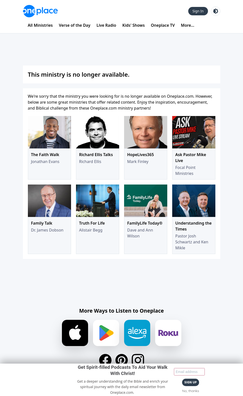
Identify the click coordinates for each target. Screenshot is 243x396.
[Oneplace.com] (40, 11)
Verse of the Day (75, 25)
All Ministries (40, 25)
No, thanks (190, 391)
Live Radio (106, 25)
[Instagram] (138, 360)
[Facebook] (105, 360)
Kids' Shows (133, 25)
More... (187, 25)
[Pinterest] (121, 360)
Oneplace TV (163, 25)
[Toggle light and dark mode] (215, 11)
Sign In (198, 11)
